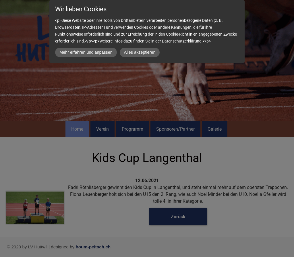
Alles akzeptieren (140, 52)
